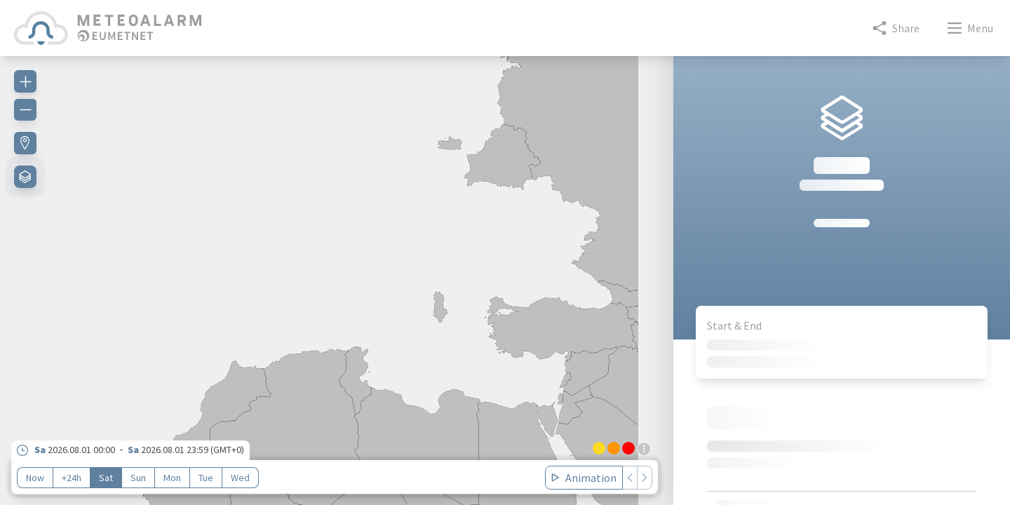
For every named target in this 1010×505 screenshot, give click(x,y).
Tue (205, 477)
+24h (71, 477)
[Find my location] (25, 143)
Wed (240, 477)
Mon (172, 477)
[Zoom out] (25, 109)
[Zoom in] (25, 81)
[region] (336, 272)
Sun (138, 477)
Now (35, 477)
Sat (106, 477)
